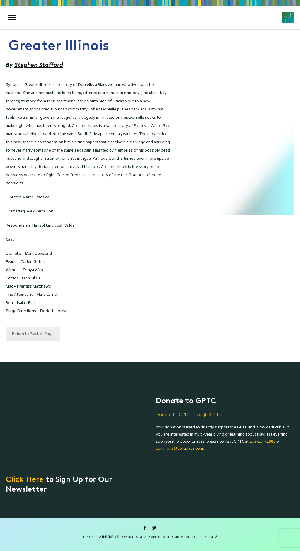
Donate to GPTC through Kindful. (190, 415)
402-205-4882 (262, 441)
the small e (110, 537)
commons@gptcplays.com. (180, 448)
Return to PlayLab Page (33, 333)
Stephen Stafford (38, 65)
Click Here (24, 480)
